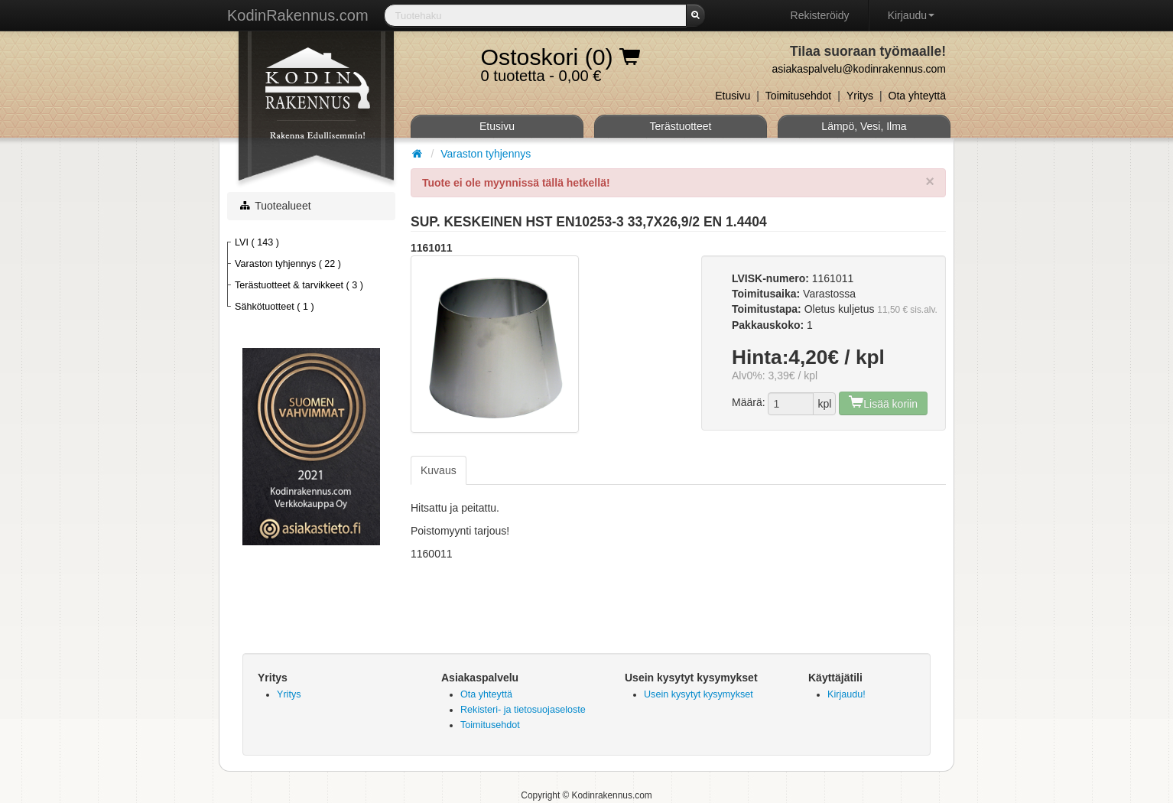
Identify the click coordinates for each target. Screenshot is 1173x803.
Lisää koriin (883, 402)
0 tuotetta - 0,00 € (560, 60)
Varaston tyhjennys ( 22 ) (288, 263)
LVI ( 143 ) (257, 242)
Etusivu (732, 95)
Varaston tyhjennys (485, 154)
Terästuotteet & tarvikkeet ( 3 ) (299, 285)
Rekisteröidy (820, 15)
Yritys (859, 95)
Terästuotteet (681, 126)
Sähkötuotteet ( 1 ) (274, 306)
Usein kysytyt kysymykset (698, 694)
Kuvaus (439, 470)
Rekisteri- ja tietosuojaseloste (523, 709)
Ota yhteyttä (917, 95)
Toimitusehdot (798, 95)
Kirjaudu (911, 15)
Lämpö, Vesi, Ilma (863, 126)
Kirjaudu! (846, 694)
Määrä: (748, 402)
